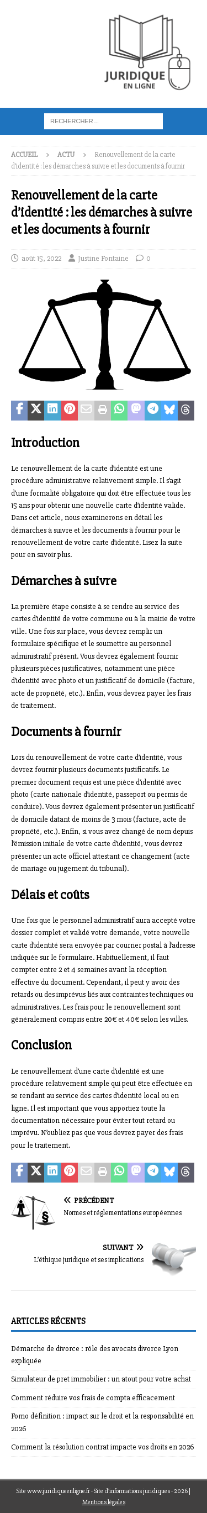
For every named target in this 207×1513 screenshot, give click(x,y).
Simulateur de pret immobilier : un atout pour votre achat (101, 1379)
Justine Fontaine (103, 258)
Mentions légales (103, 1502)
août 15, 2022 (41, 258)
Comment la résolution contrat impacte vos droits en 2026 (102, 1447)
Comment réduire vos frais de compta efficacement (93, 1397)
